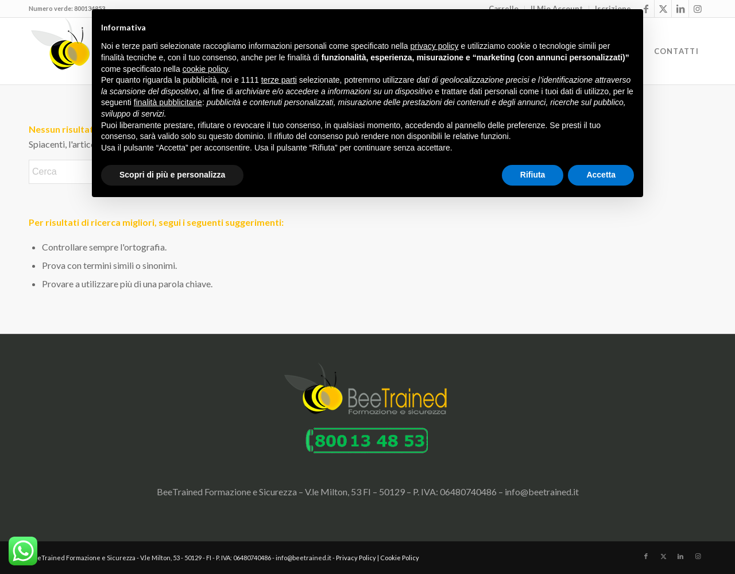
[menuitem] (676, 51)
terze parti (279, 79)
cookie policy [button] (205, 69)
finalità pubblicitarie (168, 102)
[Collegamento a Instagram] (697, 8)
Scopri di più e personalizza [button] (172, 174)
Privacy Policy (356, 557)
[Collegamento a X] (663, 8)
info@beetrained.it (542, 491)
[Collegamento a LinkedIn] (680, 8)
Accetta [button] (601, 174)
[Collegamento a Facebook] (646, 556)
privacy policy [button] (435, 46)
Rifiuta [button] (533, 174)
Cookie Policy (399, 557)
